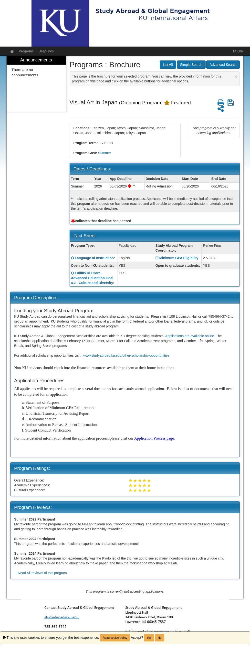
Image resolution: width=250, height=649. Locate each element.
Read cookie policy (115, 637)
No (159, 637)
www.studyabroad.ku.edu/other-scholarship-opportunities (126, 355)
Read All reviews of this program (42, 573)
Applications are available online (189, 336)
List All (168, 65)
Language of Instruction (94, 258)
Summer (104, 153)
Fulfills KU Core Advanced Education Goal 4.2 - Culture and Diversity (92, 278)
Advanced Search (223, 65)
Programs (26, 51)
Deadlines (46, 51)
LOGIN (238, 51)
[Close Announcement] (235, 76)
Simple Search (191, 65)
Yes (149, 637)
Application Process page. (154, 438)
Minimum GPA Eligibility (178, 258)
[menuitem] (36, 84)
